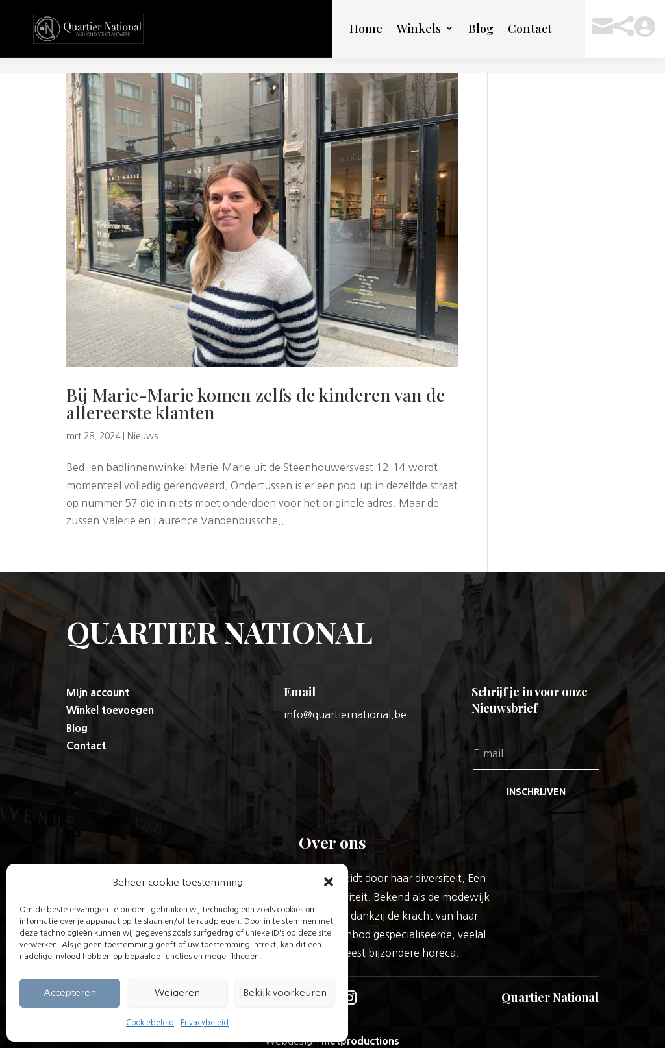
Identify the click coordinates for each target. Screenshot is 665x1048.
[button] (328, 881)
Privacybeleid (205, 1023)
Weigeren (177, 992)
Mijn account (97, 677)
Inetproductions (360, 1025)
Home (366, 28)
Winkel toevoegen (110, 694)
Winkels (419, 28)
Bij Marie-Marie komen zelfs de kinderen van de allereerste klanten (255, 387)
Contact (530, 28)
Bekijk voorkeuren (285, 992)
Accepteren (70, 992)
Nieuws (142, 420)
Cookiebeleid (150, 1023)
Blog (481, 28)
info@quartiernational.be (345, 699)
